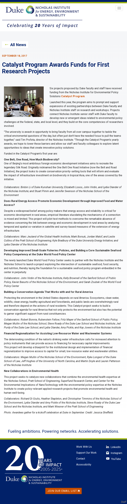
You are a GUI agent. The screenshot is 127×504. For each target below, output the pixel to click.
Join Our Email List (63, 490)
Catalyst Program (73, 96)
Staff (123, 502)
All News (18, 44)
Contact (80, 458)
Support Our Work (86, 452)
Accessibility (83, 464)
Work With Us (84, 446)
